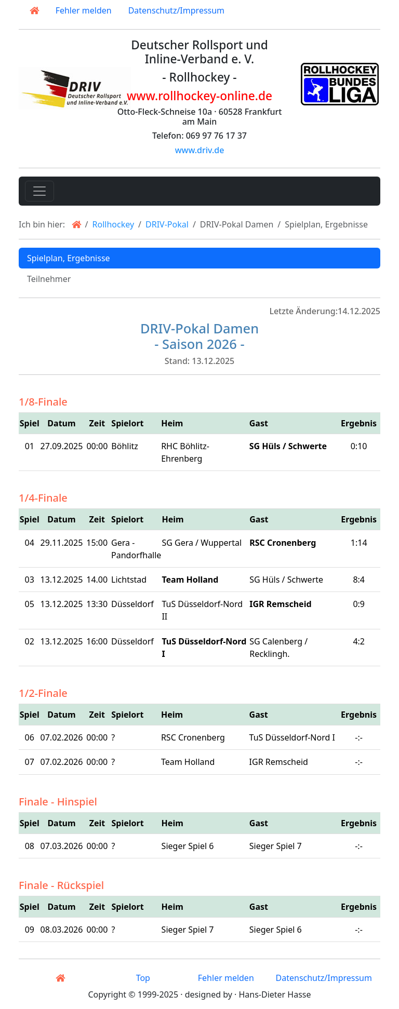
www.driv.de (199, 150)
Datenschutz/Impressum (176, 10)
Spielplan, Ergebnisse (68, 258)
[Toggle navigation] (39, 191)
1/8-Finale (43, 402)
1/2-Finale (43, 693)
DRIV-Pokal (167, 224)
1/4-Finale (43, 498)
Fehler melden (84, 10)
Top (143, 978)
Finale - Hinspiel (58, 802)
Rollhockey (113, 224)
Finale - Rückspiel (61, 885)
